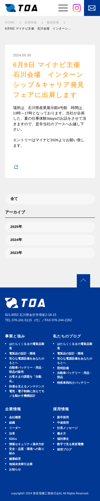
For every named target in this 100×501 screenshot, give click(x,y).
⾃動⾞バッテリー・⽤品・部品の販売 (26, 369)
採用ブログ (64, 449)
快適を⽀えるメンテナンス (26, 386)
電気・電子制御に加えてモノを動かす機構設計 (26, 393)
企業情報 (13, 409)
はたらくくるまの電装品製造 (26, 346)
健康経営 (15, 458)
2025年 (16, 227)
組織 (12, 422)
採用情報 (61, 409)
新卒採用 (63, 417)
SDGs (13, 438)
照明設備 (63, 368)
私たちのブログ (67, 336)
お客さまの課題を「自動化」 (25, 378)
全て (14, 199)
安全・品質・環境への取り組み (26, 451)
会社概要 (15, 417)
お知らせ (15, 469)
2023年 (16, 253)
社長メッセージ (67, 427)
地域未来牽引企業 (21, 464)
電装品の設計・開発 (22, 353)
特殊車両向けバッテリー (73, 382)
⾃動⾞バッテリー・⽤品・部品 (74, 375)
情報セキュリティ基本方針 (26, 444)
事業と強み (15, 336)
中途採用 (63, 422)
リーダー (15, 427)
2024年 (16, 240)
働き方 (61, 433)
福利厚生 (63, 438)
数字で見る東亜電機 (70, 444)
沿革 (12, 433)
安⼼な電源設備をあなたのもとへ (26, 360)
